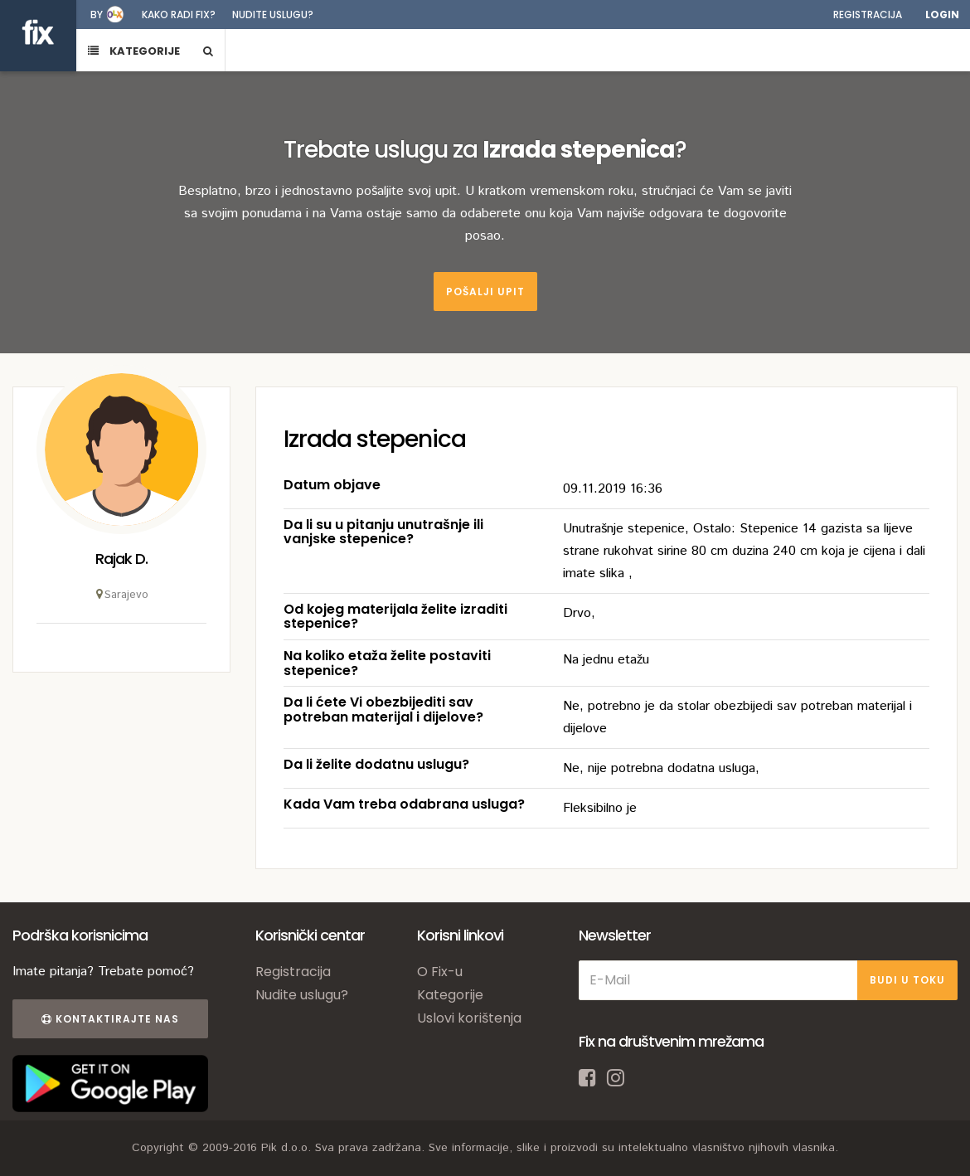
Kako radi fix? (179, 14)
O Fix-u (440, 971)
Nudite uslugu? (272, 14)
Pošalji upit (485, 291)
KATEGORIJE (134, 51)
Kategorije (450, 994)
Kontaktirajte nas (110, 1019)
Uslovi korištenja (469, 1018)
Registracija (867, 14)
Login (942, 14)
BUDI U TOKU (907, 980)
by (96, 14)
